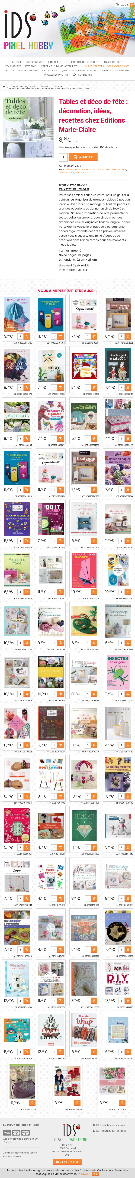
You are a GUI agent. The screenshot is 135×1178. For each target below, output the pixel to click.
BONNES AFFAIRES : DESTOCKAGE (37, 70)
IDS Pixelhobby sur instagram (110, 1125)
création (70, 172)
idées (62, 172)
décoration (72, 169)
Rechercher (82, 74)
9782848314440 (87, 169)
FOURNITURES (13, 66)
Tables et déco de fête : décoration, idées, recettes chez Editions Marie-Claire (48, 88)
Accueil (17, 62)
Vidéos (106, 70)
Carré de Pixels (113, 62)
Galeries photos (56, 74)
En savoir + (84, 1174)
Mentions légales (12, 1156)
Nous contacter (67, 1162)
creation (115, 169)
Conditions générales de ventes (20, 1152)
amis (123, 169)
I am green (54, 62)
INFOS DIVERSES (35, 62)
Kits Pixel (31, 66)
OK (95, 1174)
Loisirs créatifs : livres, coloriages (107, 66)
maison (106, 169)
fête (99, 169)
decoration (81, 172)
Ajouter (83, 157)
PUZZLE (10, 70)
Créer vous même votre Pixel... (60, 66)
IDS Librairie (122, 70)
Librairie (58, 86)
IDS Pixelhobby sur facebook (109, 1130)
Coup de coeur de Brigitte (83, 62)
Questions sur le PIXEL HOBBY (79, 70)
